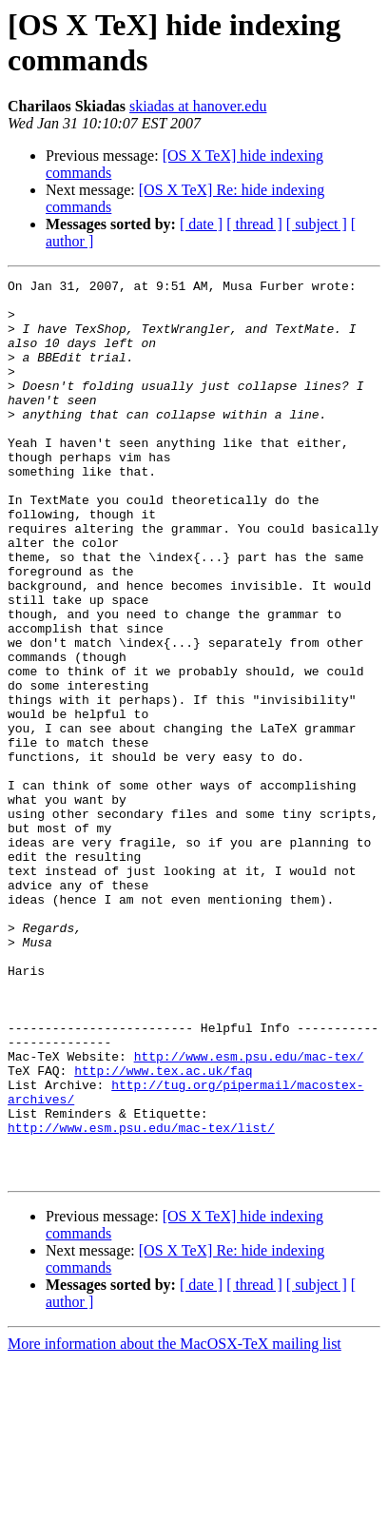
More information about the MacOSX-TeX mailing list (174, 1523)
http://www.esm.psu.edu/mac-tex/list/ (141, 1298)
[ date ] (201, 224)
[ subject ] (316, 224)
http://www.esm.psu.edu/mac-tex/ (249, 1212)
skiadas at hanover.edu (197, 106)
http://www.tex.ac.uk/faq (163, 1229)
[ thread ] (254, 224)
